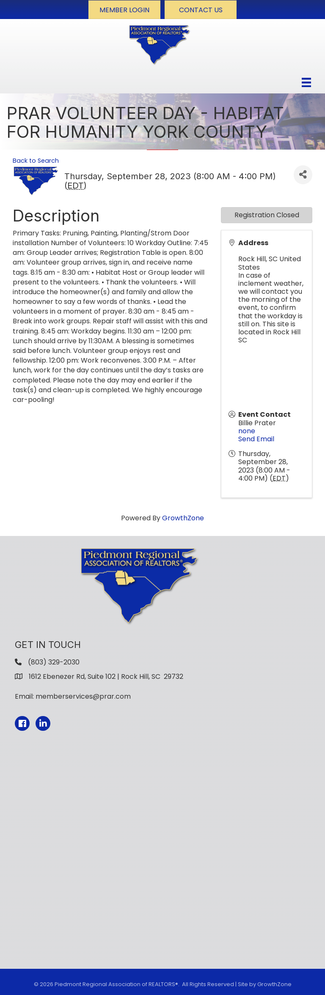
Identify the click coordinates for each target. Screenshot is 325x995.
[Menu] (306, 82)
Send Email (256, 439)
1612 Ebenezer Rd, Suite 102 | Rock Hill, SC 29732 (106, 676)
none (246, 431)
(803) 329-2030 (54, 662)
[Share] (303, 174)
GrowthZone (183, 518)
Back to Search (36, 160)
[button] (124, 9)
